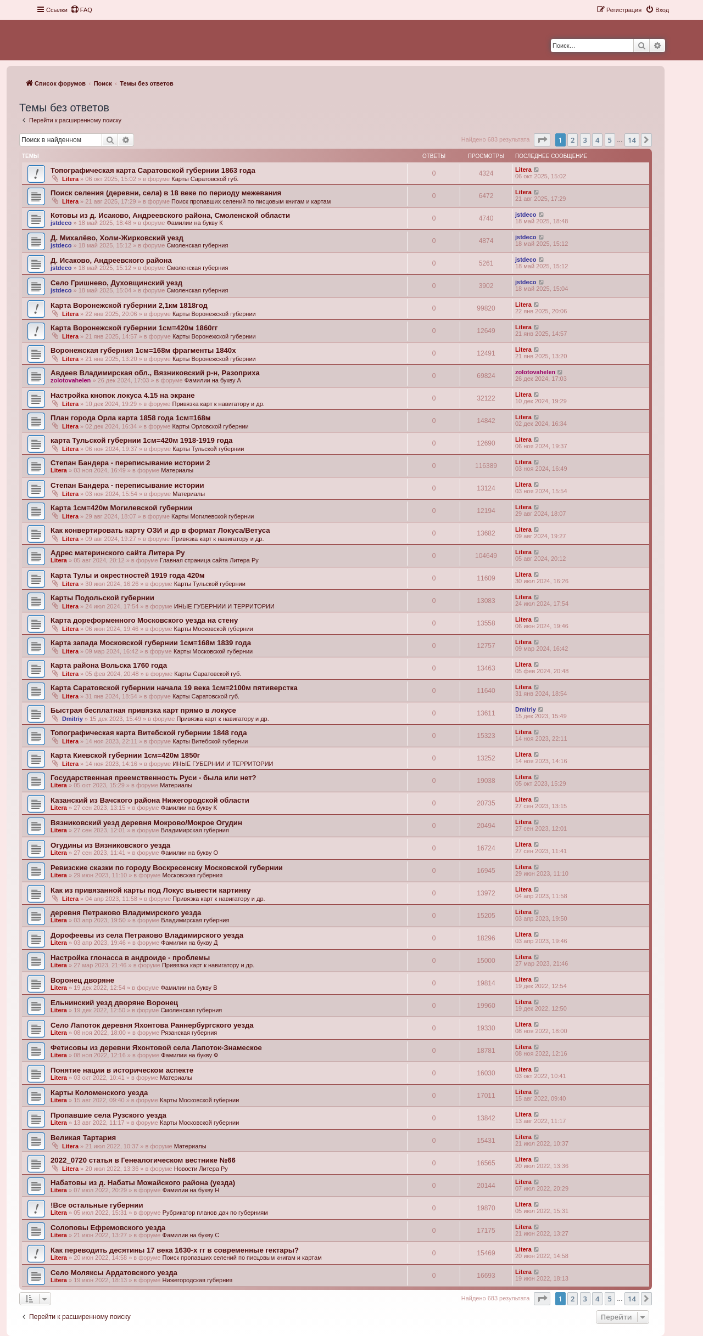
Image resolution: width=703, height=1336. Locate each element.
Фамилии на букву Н (191, 1190)
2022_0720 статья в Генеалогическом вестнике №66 (143, 1160)
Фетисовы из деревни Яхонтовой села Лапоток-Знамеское (156, 1048)
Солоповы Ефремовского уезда (108, 1228)
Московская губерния (193, 875)
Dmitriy (72, 718)
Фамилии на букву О (189, 852)
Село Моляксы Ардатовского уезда (114, 1273)
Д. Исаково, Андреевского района (111, 260)
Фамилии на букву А (213, 380)
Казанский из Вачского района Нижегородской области (150, 800)
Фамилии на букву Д (189, 942)
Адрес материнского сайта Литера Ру (118, 553)
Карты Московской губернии (213, 628)
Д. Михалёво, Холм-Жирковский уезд (117, 238)
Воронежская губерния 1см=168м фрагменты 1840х (143, 350)
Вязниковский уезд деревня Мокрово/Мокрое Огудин (146, 823)
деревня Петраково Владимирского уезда (126, 913)
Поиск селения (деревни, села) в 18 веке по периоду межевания (166, 193)
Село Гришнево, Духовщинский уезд (116, 283)
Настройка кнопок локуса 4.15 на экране (123, 395)
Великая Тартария (83, 1138)
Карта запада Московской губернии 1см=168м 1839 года (151, 643)
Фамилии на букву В (188, 987)
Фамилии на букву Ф (189, 1055)
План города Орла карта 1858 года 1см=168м (131, 418)
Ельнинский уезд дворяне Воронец (114, 1003)
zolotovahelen (71, 380)
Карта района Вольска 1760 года (109, 665)
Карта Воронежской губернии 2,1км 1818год (129, 305)
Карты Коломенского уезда (99, 1093)
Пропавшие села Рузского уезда (108, 1115)
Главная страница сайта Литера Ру (209, 560)
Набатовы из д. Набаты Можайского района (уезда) (143, 1183)
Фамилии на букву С (191, 1235)
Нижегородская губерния (198, 1280)
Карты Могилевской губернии (212, 516)
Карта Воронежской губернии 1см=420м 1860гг (134, 328)
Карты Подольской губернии (102, 598)
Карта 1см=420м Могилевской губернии (122, 508)
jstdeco (61, 222)
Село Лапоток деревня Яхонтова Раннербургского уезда (152, 1025)
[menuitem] (81, 9)
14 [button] (632, 140)
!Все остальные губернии (97, 1205)
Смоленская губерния (197, 245)
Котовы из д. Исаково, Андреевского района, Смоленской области (170, 215)
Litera (70, 179)
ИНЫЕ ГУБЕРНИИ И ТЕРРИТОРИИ (224, 606)
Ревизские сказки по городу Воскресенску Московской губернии (167, 868)
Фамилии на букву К (194, 222)
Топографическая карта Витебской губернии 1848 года (149, 733)
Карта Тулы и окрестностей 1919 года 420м (127, 575)
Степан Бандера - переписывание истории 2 (130, 463)
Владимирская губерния (195, 830)
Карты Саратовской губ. (204, 179)
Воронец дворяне (82, 980)
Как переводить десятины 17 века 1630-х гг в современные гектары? (175, 1250)
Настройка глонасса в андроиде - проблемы (130, 958)
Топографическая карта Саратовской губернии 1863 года (153, 170)
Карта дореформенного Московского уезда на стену (144, 620)
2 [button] (572, 140)
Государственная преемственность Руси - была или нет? (153, 778)
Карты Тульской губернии (208, 449)
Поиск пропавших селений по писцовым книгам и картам (251, 201)
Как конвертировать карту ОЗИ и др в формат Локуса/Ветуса (160, 530)
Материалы (177, 470)
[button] (542, 139)
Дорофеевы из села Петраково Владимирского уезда (147, 935)
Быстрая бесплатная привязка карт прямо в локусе (143, 710)
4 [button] (597, 140)
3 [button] (585, 140)
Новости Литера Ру (201, 1168)
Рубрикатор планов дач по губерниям (215, 1212)
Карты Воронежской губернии (214, 314)
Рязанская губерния (189, 1032)
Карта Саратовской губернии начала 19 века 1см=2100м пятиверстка (174, 688)
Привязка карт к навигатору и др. (218, 404)
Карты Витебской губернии (210, 741)
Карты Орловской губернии (210, 426)
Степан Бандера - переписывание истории (127, 485)
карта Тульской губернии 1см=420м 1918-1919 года (141, 440)
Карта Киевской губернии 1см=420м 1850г (125, 755)
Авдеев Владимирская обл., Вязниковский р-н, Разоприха (155, 373)
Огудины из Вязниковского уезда (110, 845)
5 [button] (610, 140)
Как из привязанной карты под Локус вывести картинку (151, 890)
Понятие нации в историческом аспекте (122, 1070)
